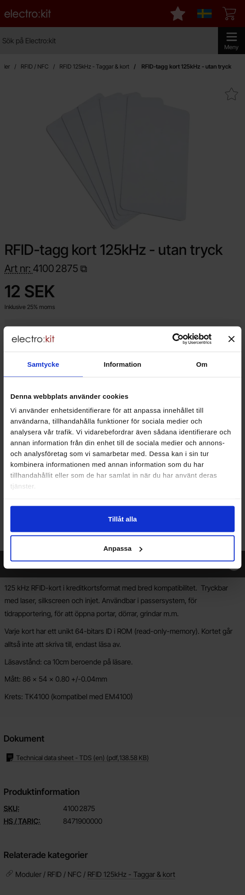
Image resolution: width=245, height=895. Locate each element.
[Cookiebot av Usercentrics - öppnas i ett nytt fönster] (172, 339)
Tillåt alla (122, 518)
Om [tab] (201, 364)
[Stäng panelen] (231, 339)
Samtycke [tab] (43, 364)
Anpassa (122, 548)
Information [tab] (122, 364)
